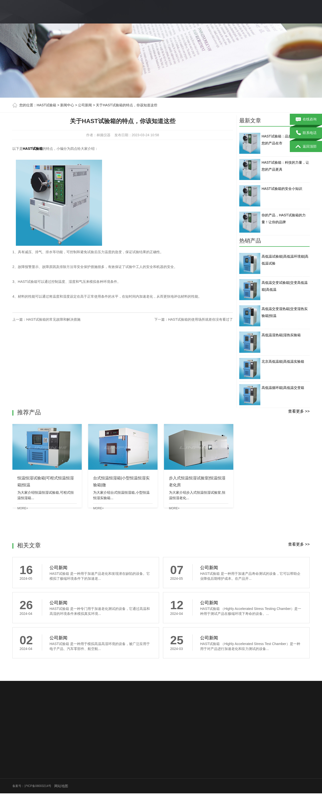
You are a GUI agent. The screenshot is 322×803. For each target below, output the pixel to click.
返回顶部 (306, 147)
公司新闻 (85, 105)
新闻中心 (67, 105)
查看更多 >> (299, 411)
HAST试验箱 (46, 105)
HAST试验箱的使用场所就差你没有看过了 (200, 319)
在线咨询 (306, 119)
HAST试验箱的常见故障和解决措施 (53, 319)
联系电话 (306, 133)
